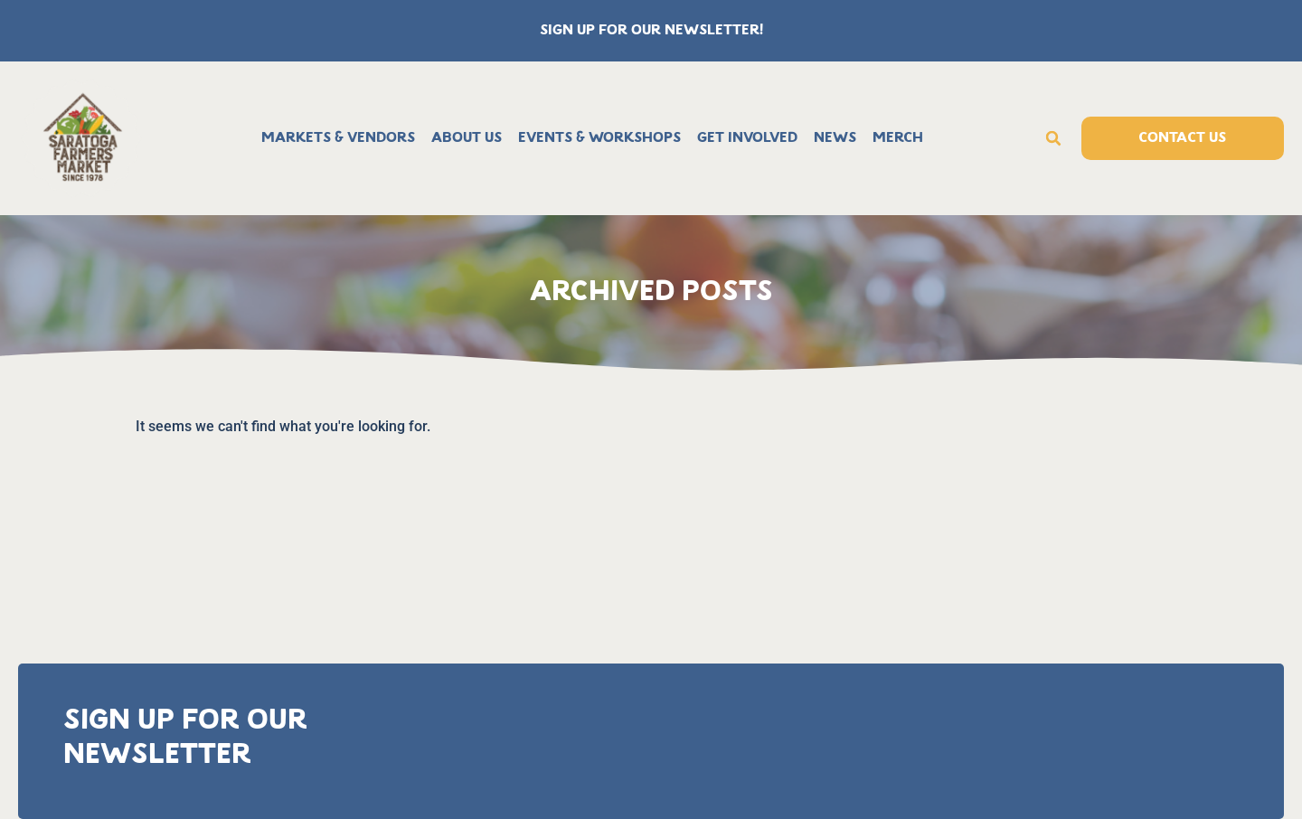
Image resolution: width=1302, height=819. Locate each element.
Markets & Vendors (338, 138)
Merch (898, 138)
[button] (1053, 138)
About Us (466, 138)
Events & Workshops (599, 138)
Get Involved (747, 138)
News (835, 138)
